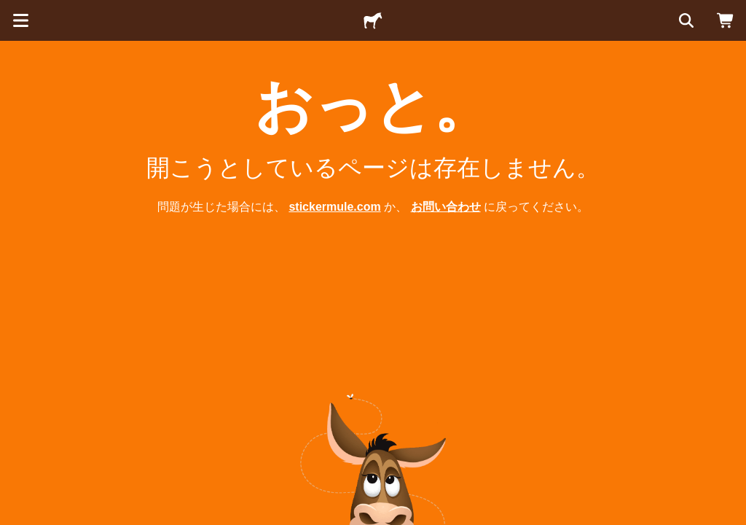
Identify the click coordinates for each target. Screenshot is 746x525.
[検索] (684, 20)
